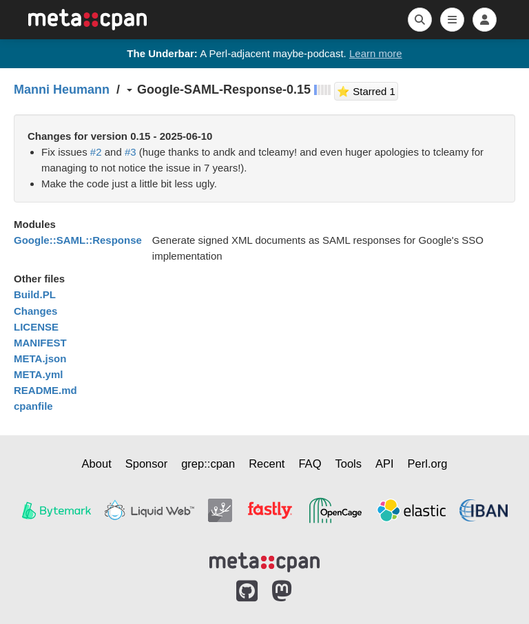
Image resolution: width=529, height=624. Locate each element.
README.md (45, 390)
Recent (266, 463)
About (97, 463)
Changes (35, 311)
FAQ (309, 463)
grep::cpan (208, 463)
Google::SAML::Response (78, 240)
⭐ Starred (367, 90)
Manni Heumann (62, 89)
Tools (348, 463)
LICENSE (36, 327)
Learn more (375, 53)
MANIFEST (40, 343)
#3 (130, 152)
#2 (96, 152)
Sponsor (146, 463)
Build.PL (35, 294)
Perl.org (428, 463)
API (384, 463)
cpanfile (33, 406)
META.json (40, 358)
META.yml (38, 374)
